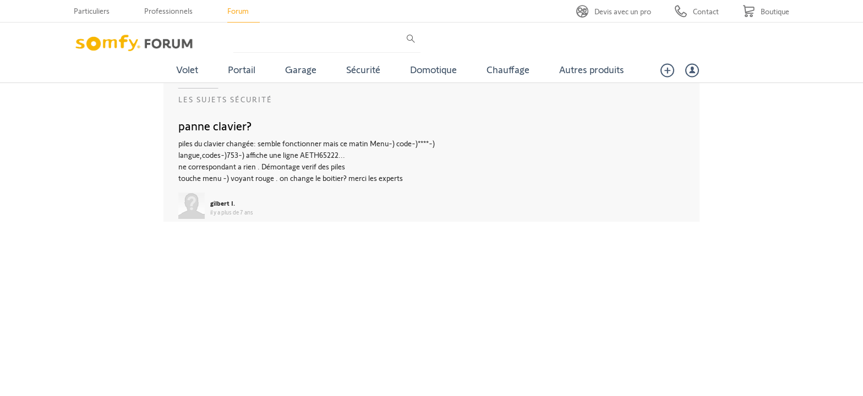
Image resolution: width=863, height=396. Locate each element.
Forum (238, 10)
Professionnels (168, 10)
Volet (187, 69)
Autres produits (591, 69)
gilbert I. (222, 203)
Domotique (433, 69)
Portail (241, 69)
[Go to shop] (765, 11)
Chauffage (508, 69)
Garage (300, 69)
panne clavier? (215, 125)
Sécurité (363, 69)
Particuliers (92, 10)
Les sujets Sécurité (225, 99)
